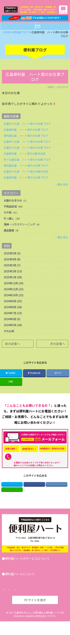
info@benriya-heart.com (46, 550)
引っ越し (9, 223)
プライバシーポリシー (33, 603)
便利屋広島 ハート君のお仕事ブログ (26, 140)
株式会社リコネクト (46, 629)
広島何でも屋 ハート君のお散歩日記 (26, 176)
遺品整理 (9, 235)
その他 (8, 217)
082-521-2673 (36, 461)
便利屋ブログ (25, 593)
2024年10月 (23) (13, 300)
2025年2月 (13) (13, 276)
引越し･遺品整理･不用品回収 (19, 573)
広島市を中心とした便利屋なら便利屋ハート (37, 626)
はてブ (58, 377)
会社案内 (10, 593)
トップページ (11, 603)
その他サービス (44, 573)
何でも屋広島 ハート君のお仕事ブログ (27, 164)
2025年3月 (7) (12, 270)
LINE (12, 497)
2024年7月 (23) (13, 318)
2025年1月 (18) (13, 282)
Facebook (34, 377)
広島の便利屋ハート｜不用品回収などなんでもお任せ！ (27, 1)
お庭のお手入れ (13, 205)
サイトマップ (55, 603)
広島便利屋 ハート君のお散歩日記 (25, 158)
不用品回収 (10, 211)
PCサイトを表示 (35, 613)
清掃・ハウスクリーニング (19, 229)
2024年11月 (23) (13, 294)
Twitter (11, 490)
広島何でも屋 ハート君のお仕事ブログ (27, 128)
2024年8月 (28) (13, 312)
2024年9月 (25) (13, 306)
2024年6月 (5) (12, 324)
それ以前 (9, 336)
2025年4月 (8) (12, 264)
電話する (20, 31)
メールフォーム (54, 31)
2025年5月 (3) (12, 258)
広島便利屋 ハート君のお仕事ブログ (26, 134)
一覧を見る (61, 189)
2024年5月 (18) (13, 330)
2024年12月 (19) (13, 288)
